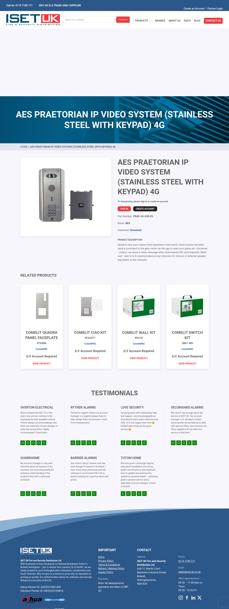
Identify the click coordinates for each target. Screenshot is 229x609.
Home (23, 72)
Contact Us (213, 13)
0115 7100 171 (186, 486)
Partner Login (215, 2)
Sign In (124, 134)
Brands (160, 13)
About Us (174, 13)
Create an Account (194, 2)
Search (123, 13)
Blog (197, 13)
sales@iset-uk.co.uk (189, 497)
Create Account (145, 134)
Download (135, 155)
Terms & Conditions (109, 490)
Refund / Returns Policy (111, 494)
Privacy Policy (106, 486)
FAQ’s (187, 13)
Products (143, 13)
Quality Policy (105, 498)
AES (127, 148)
